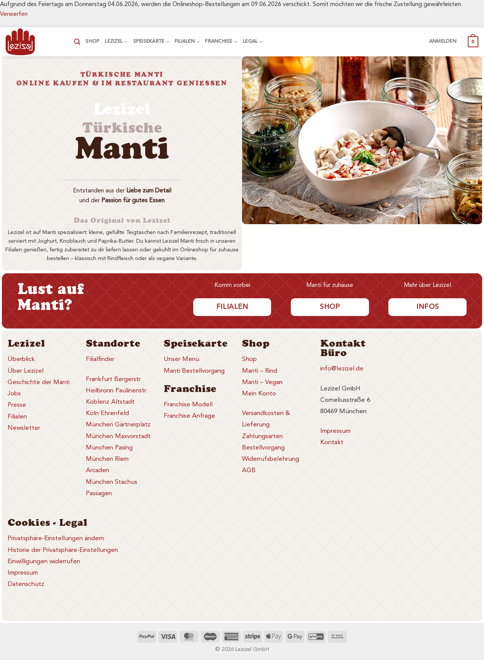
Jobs (14, 393)
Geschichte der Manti (39, 382)
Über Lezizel (25, 371)
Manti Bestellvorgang (194, 371)
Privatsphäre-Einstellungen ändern (56, 538)
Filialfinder (100, 359)
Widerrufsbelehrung (270, 459)
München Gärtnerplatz (118, 424)
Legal (253, 41)
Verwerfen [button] (14, 14)
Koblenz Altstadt (110, 402)
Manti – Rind (259, 371)
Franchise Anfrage (189, 416)
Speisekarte (151, 41)
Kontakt (331, 442)
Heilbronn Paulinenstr (116, 390)
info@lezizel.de (341, 369)
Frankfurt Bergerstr (113, 379)
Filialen (187, 41)
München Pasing (109, 448)
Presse (17, 405)
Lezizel (116, 41)
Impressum (335, 431)
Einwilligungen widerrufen (44, 561)
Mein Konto (259, 393)
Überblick (21, 359)
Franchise (221, 41)
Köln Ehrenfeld (107, 413)
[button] (77, 41)
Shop (92, 41)
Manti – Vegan (262, 382)
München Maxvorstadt (118, 436)
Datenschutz (26, 584)
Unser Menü (181, 359)
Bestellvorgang (263, 448)
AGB (249, 470)
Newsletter (24, 428)
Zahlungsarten (262, 436)
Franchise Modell (188, 404)
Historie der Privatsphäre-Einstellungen (63, 550)
